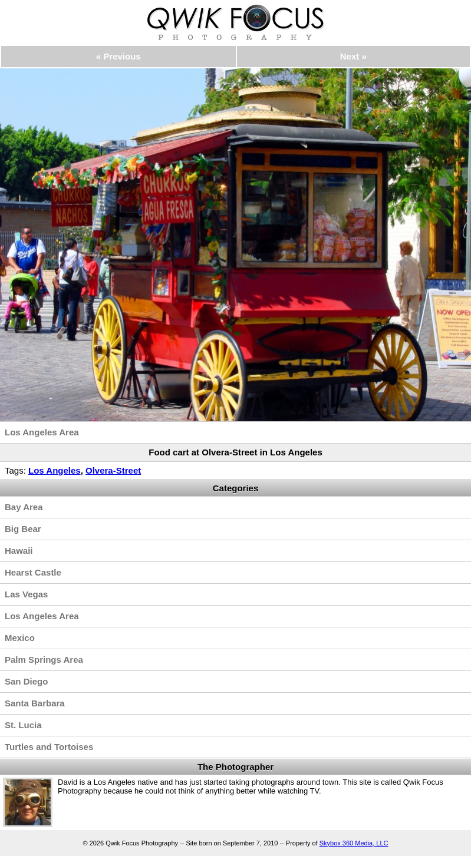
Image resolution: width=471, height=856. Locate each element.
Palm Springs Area (44, 660)
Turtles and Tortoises (49, 747)
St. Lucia (23, 725)
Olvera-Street (113, 470)
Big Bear (23, 529)
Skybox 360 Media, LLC (354, 843)
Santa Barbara (35, 703)
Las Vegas (26, 594)
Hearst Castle (33, 572)
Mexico (20, 638)
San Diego (26, 681)
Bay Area (23, 507)
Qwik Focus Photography (235, 22)
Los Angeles (54, 470)
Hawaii (19, 551)
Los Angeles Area (42, 432)
